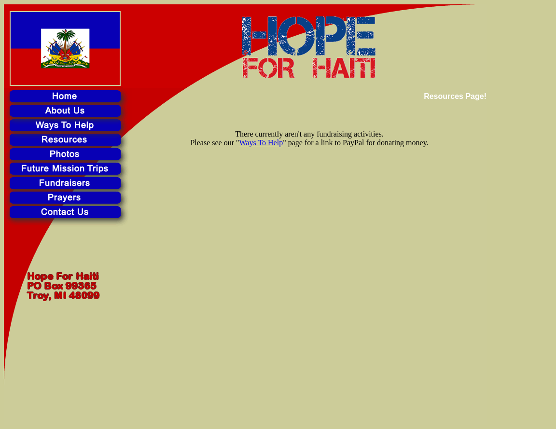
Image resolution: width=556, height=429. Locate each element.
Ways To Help (261, 142)
